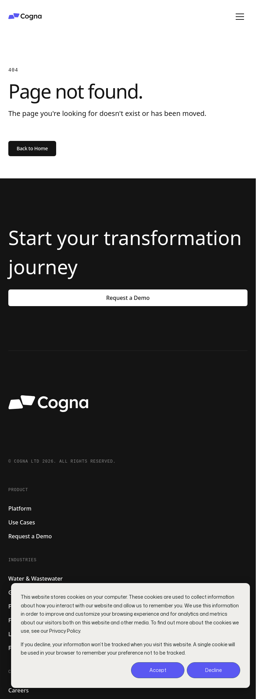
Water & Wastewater (35, 578)
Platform (20, 508)
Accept (157, 670)
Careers (18, 690)
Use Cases (21, 522)
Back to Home (32, 148)
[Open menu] (239, 16)
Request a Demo (128, 298)
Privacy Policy (64, 631)
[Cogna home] (107, 16)
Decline (213, 670)
